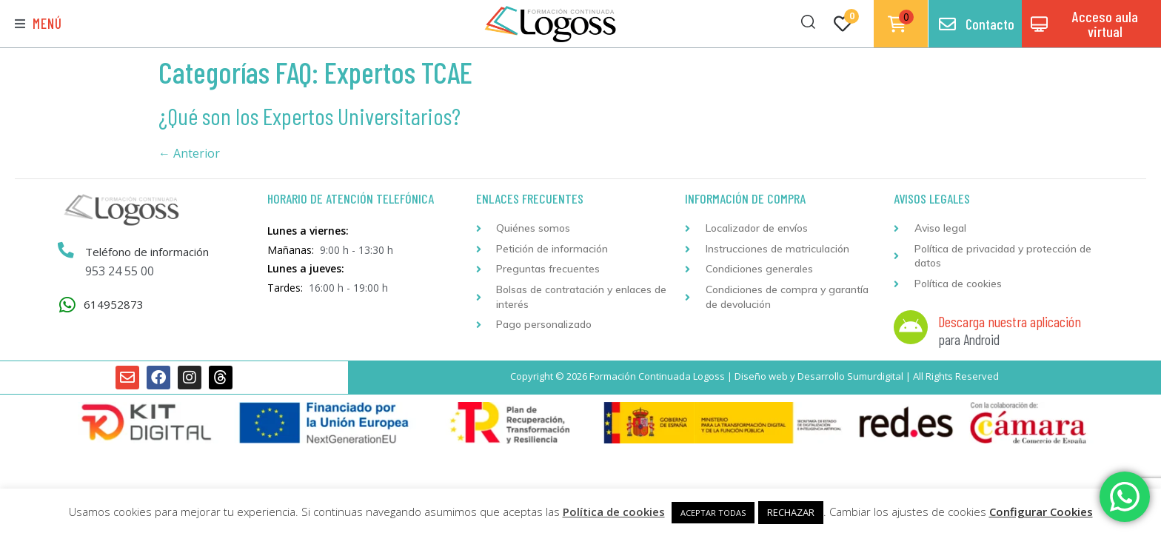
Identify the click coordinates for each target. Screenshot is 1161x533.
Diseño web (761, 376)
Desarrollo (821, 376)
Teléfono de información (147, 251)
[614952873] (67, 304)
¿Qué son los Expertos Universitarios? (309, 115)
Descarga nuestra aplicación (1009, 321)
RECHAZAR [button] (790, 512)
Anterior (189, 153)
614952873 (114, 304)
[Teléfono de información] (66, 251)
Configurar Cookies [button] (1041, 511)
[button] (38, 24)
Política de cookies (614, 511)
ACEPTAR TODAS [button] (713, 512)
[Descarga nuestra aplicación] (911, 327)
